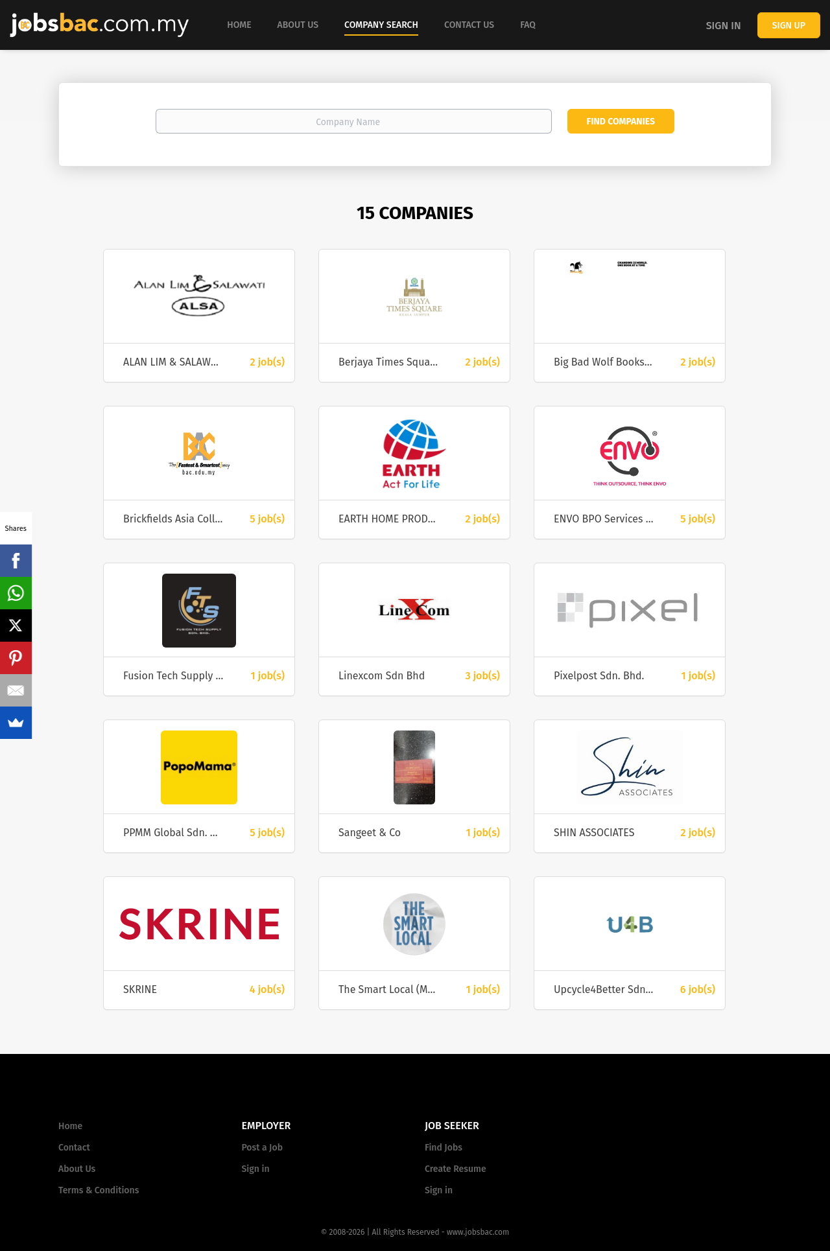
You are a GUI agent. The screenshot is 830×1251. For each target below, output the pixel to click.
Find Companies (621, 121)
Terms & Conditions (98, 1190)
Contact (74, 1147)
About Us (76, 1169)
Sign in (723, 25)
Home (70, 1126)
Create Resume (455, 1169)
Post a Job (262, 1147)
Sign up (788, 25)
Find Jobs (443, 1147)
